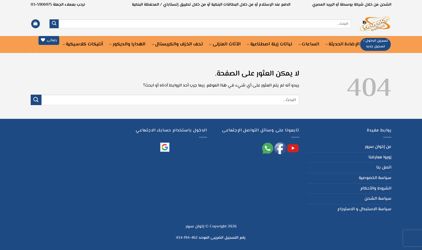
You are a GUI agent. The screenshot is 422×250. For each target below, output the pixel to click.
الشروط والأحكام (375, 188)
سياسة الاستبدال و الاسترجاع (364, 209)
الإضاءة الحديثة (342, 44)
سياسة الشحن (377, 198)
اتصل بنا (383, 167)
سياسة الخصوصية (375, 178)
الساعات (308, 44)
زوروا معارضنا (379, 157)
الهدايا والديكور (127, 44)
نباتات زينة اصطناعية (269, 44)
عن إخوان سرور (378, 147)
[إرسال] (54, 23)
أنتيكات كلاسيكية (82, 44)
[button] (35, 23)
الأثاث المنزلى (225, 44)
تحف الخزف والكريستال (177, 44)
